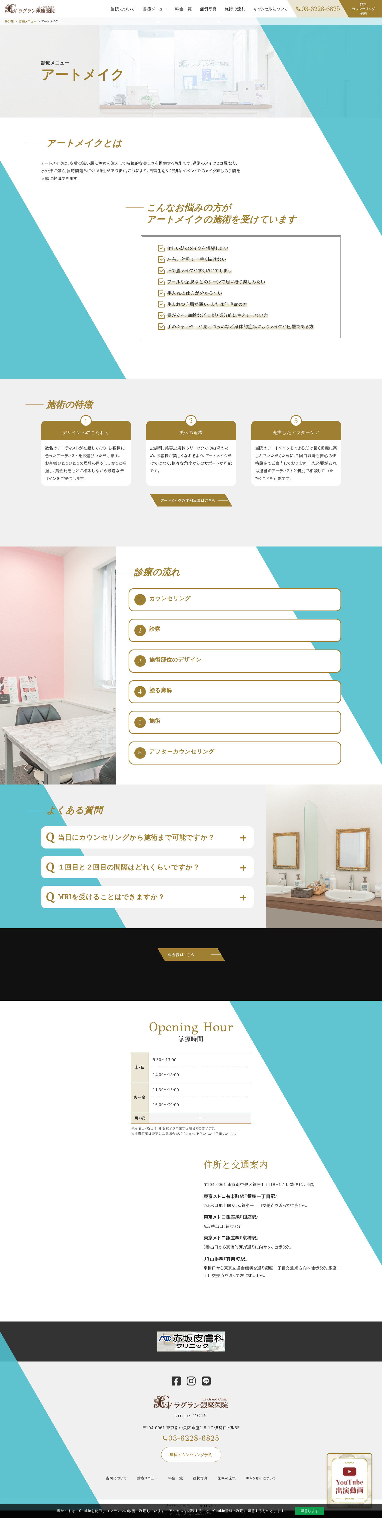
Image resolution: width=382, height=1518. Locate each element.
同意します (309, 1511)
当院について (116, 1478)
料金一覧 (175, 1478)
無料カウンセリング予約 (191, 1455)
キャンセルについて (261, 1478)
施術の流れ (227, 1478)
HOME (9, 21)
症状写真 (200, 1478)
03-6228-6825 (193, 1438)
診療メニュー (28, 21)
